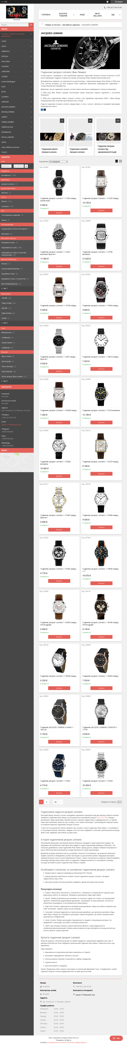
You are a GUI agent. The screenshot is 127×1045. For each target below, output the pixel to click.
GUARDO (5, 97)
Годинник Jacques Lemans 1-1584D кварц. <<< (100, 570)
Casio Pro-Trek (101, 818)
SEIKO (4, 142)
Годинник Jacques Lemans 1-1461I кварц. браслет (58, 358)
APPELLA (5, 56)
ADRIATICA (6, 51)
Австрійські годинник (71, 25)
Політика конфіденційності (77, 1042)
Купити (59, 213)
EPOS (4, 91)
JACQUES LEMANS (8, 107)
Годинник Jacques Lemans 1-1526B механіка (55, 462)
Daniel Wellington (8, 81)
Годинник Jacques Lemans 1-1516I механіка (101, 410)
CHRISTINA (6, 71)
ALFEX (4, 46)
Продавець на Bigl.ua (63, 1040)
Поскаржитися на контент (57, 1042)
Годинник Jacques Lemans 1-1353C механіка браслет (55, 253)
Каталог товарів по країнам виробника (13, 35)
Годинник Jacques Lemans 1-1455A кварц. (100, 305)
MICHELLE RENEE (8, 112)
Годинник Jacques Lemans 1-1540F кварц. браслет (58, 516)
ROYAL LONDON (8, 137)
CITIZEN (4, 76)
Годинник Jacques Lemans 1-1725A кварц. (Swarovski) (58, 199)
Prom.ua (76, 1038)
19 (55, 802)
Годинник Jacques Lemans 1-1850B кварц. (58, 676)
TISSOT (4, 152)
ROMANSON (6, 132)
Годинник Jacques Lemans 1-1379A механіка (97, 253)
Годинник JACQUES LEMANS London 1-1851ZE (57, 728)
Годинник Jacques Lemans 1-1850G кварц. (100, 676)
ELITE (3, 86)
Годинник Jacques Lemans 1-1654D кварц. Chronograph (100, 623)
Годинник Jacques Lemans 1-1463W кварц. (58, 410)
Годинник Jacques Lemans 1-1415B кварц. (58, 305)
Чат (116, 1038)
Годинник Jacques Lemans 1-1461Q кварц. (100, 357)
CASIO (4, 41)
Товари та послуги (52, 25)
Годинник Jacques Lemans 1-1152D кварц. (100, 198)
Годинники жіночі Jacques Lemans (49, 150)
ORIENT (4, 117)
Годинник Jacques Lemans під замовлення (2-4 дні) (107, 149)
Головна (45, 15)
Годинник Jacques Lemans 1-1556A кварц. (58, 569)
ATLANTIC (5, 66)
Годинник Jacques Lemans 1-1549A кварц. (100, 515)
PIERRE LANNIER (8, 122)
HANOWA (5, 102)
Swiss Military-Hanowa (10, 147)
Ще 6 (5, 323)
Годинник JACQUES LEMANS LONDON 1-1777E (100, 728)
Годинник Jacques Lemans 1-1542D (97, 781)
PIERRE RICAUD (7, 127)
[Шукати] (31, 25)
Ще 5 (5, 381)
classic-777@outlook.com (11, 424)
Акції (82, 15)
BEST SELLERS (97, 15)
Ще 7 (5, 288)
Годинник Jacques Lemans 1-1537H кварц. (100, 461)
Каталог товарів (63, 15)
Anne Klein (6, 61)
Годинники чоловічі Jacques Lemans (79, 150)
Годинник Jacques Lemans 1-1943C (55, 781)
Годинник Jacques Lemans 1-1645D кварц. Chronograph (58, 623)
